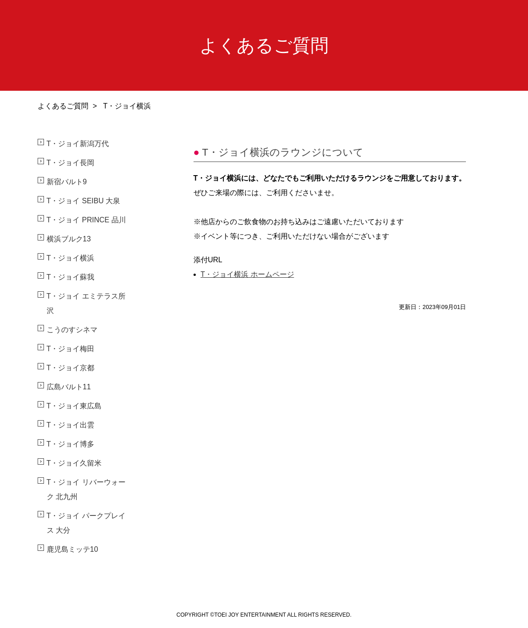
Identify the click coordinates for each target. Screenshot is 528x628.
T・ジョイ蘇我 (71, 277)
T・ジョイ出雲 (71, 425)
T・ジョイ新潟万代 (78, 143)
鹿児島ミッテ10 (72, 549)
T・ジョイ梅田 (71, 349)
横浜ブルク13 (69, 239)
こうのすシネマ (72, 330)
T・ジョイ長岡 (71, 163)
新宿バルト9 (67, 182)
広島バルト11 (69, 387)
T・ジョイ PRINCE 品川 (86, 220)
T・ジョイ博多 (71, 444)
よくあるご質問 (63, 106)
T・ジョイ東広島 (74, 406)
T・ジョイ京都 (71, 368)
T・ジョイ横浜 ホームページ (247, 274)
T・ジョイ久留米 (74, 463)
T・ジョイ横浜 (71, 258)
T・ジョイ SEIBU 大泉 (84, 201)
